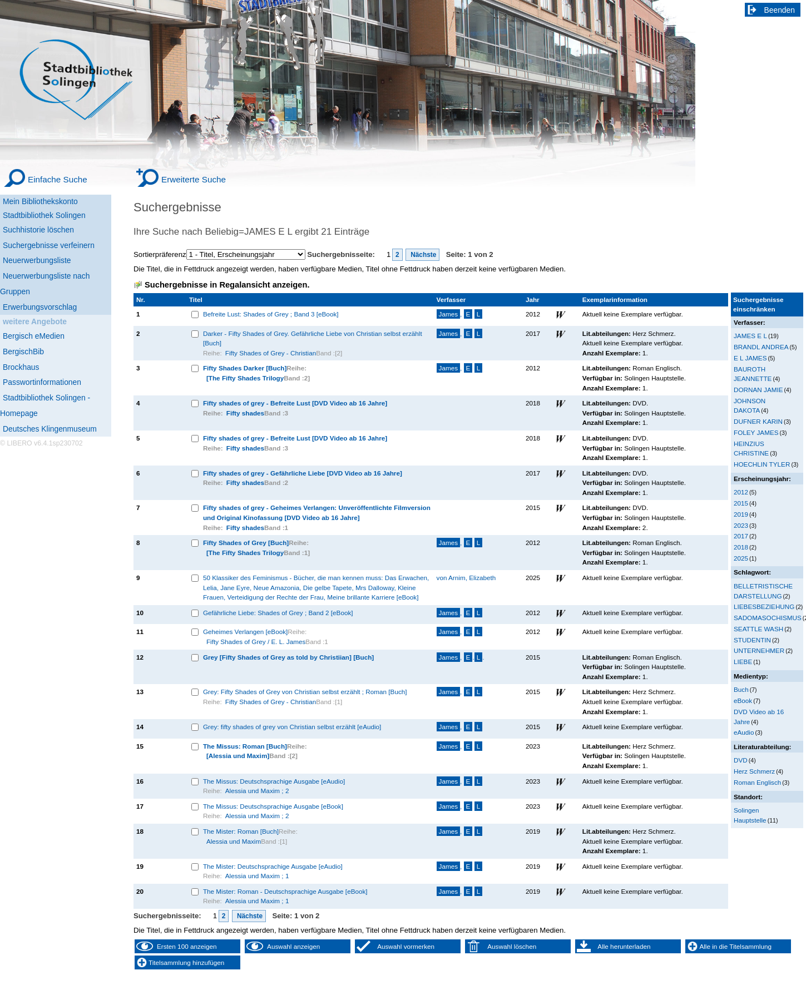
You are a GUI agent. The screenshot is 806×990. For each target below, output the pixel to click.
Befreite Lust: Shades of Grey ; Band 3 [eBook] (271, 314)
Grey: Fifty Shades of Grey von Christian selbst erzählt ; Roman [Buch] (305, 691)
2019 (741, 514)
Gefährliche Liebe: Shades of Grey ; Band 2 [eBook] (278, 612)
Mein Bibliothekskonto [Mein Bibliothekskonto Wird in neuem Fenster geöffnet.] (40, 201)
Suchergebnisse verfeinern (49, 245)
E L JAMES (750, 358)
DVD (741, 760)
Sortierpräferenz (159, 254)
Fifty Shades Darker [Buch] (244, 368)
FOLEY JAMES (756, 432)
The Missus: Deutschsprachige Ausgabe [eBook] (273, 806)
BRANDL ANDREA (761, 346)
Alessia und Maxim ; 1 (257, 875)
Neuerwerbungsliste (37, 260)
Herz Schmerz (754, 771)
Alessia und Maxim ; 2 (257, 790)
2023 (741, 525)
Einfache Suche (57, 179)
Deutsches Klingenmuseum (50, 428)
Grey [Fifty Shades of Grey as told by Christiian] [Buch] (288, 657)
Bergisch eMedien (34, 335)
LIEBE (743, 661)
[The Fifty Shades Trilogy (245, 378)
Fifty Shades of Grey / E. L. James (255, 641)
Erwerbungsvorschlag (40, 307)
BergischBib (23, 351)
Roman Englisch (757, 782)
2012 (741, 492)
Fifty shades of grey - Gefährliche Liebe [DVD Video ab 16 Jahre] (302, 473)
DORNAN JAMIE (758, 389)
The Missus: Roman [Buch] (245, 746)
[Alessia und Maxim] (237, 755)
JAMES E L (750, 335)
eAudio (744, 732)
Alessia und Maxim (233, 841)
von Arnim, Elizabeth (466, 577)
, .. (460, 657)
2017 (741, 535)
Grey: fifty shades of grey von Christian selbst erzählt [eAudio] (292, 726)
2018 (741, 547)
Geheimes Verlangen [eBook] (245, 631)
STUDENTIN (752, 640)
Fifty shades (245, 413)
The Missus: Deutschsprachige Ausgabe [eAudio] (274, 781)
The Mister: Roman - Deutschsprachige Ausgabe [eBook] (285, 891)
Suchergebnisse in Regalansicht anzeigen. (227, 284)
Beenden (779, 10)
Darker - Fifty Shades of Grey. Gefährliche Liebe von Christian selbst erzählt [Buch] (312, 338)
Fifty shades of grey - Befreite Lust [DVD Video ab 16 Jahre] (295, 403)
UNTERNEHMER (759, 650)
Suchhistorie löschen (38, 229)
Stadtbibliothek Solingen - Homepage (45, 405)
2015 (741, 503)
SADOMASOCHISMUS (768, 617)
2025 (741, 558)
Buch (741, 689)
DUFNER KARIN (758, 421)
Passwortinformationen (42, 382)
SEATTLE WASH (758, 628)
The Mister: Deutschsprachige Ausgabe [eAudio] (273, 866)
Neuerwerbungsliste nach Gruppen (45, 283)
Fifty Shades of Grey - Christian (270, 353)
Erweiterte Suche (193, 179)
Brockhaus (21, 367)
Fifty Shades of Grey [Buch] (246, 542)
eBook (743, 700)
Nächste (423, 255)
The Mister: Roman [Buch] (241, 831)
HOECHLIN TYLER (762, 464)
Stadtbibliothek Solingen (44, 215)
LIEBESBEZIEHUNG (764, 606)
